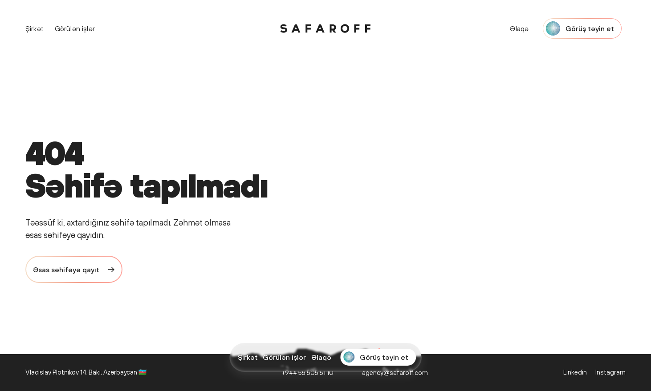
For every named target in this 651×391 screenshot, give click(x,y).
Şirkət (248, 357)
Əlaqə (321, 357)
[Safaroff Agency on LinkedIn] (575, 372)
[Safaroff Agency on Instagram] (610, 372)
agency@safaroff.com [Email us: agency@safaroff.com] (395, 372)
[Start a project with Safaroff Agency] (378, 357)
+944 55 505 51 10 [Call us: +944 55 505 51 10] (307, 372)
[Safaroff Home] (325, 28)
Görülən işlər (284, 357)
